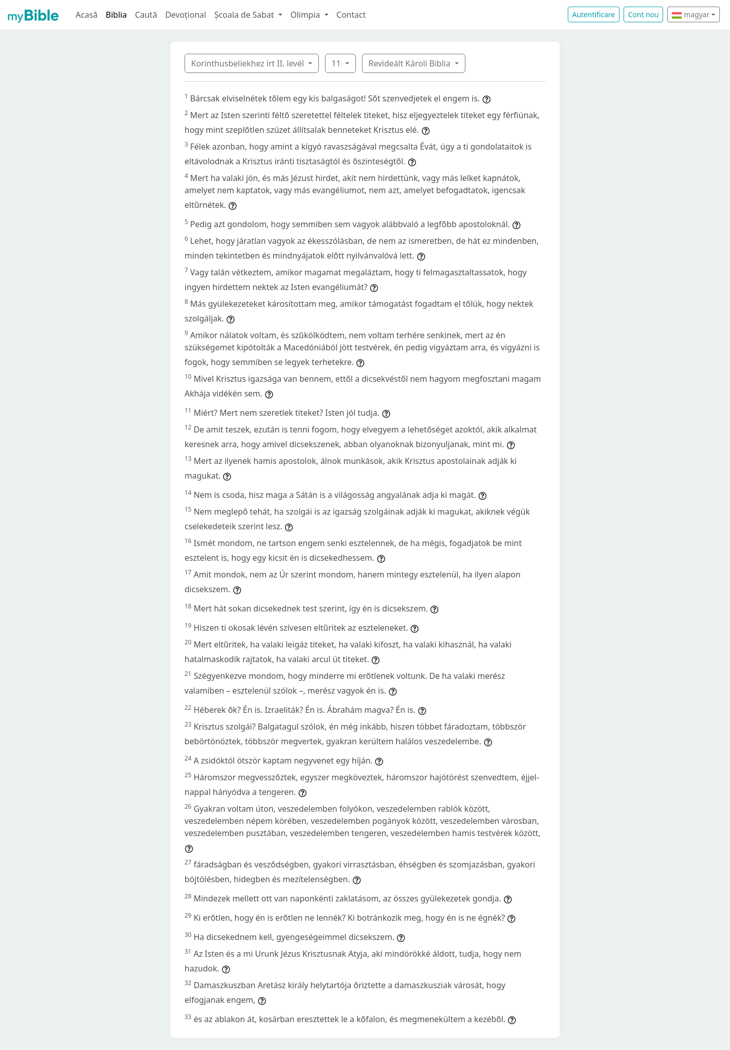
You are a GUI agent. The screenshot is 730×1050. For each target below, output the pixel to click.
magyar (690, 14)
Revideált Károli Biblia (411, 63)
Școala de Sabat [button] (245, 14)
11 (337, 63)
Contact (351, 14)
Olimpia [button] (306, 14)
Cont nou (643, 14)
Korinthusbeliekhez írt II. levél (248, 63)
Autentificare (593, 14)
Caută (146, 14)
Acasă (87, 14)
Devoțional (185, 14)
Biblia (116, 14)
